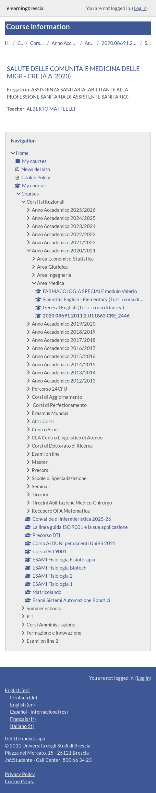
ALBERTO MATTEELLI (51, 109)
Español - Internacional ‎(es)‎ (39, 712)
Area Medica (89, 43)
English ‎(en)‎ (17, 690)
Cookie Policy (19, 781)
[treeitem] (78, 397)
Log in (140, 8)
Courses (20, 43)
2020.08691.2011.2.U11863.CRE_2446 (120, 43)
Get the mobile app (25, 738)
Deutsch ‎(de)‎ (23, 697)
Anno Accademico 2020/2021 (65, 43)
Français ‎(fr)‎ (23, 719)
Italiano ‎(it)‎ (22, 726)
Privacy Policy (20, 774)
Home (7, 43)
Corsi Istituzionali (37, 43)
